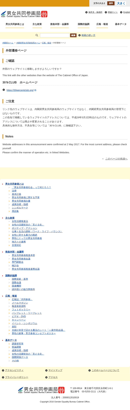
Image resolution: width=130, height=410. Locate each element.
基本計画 (16, 194)
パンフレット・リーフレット (27, 313)
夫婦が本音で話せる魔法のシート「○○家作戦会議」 (38, 330)
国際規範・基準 (20, 279)
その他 (15, 360)
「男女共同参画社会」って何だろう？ (31, 187)
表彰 (14, 326)
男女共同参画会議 (21, 259)
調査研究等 (17, 343)
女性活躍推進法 (20, 221)
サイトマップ (55, 370)
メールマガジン (20, 303)
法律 (14, 190)
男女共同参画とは (15, 24)
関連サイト (113, 12)
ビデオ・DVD (19, 316)
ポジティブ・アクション (24, 228)
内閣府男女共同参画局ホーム (28, 43)
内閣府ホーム (7, 43)
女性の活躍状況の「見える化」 (28, 225)
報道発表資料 (19, 306)
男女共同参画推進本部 (23, 255)
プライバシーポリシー (16, 377)
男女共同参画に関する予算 (26, 197)
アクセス (53, 377)
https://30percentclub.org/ (22, 90)
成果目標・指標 (20, 204)
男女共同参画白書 (21, 201)
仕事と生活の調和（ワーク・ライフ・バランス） (37, 231)
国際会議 (16, 282)
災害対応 (16, 245)
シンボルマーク (20, 207)
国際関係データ (20, 357)
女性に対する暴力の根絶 (24, 235)
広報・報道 (102, 24)
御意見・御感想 (95, 12)
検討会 (15, 265)
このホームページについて (105, 370)
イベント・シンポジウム (24, 323)
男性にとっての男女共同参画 (27, 238)
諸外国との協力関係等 (23, 289)
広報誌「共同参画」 (22, 299)
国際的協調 (83, 24)
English (126, 12)
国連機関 (16, 286)
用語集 (15, 211)
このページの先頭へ (116, 158)
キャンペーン (19, 320)
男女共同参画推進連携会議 (26, 269)
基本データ (121, 24)
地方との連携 (19, 242)
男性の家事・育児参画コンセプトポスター (34, 333)
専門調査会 (17, 262)
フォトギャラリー (21, 309)
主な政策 (37, 24)
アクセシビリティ (14, 370)
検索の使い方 (88, 35)
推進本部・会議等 (59, 24)
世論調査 (16, 347)
